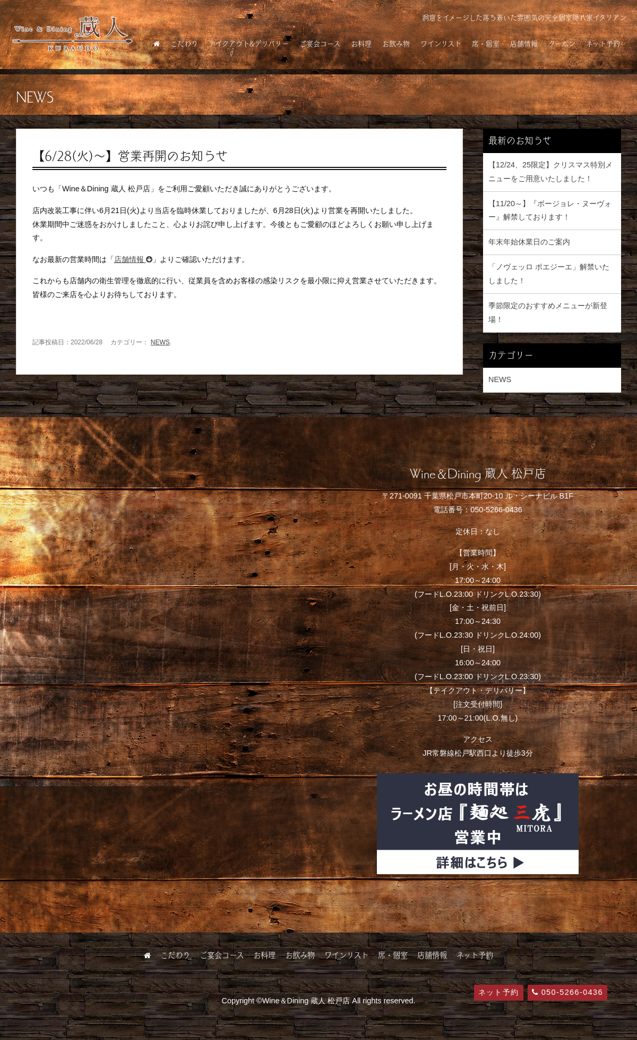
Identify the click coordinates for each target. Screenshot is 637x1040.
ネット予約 (603, 43)
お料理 (361, 43)
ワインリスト (440, 43)
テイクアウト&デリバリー (249, 43)
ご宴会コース (319, 43)
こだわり (184, 43)
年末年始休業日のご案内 (529, 242)
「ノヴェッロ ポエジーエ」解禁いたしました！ (548, 274)
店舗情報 (524, 43)
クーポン (561, 43)
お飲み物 (396, 43)
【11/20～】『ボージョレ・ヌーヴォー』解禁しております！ (550, 210)
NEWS (160, 342)
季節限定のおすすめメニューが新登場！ (547, 312)
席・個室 (486, 43)
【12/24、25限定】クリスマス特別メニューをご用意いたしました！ (550, 171)
